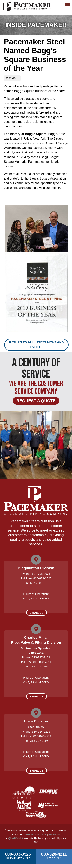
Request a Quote (36, 401)
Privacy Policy (35, 834)
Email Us (36, 612)
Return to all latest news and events (36, 345)
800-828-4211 (54, 856)
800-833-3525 (18, 856)
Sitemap (54, 834)
